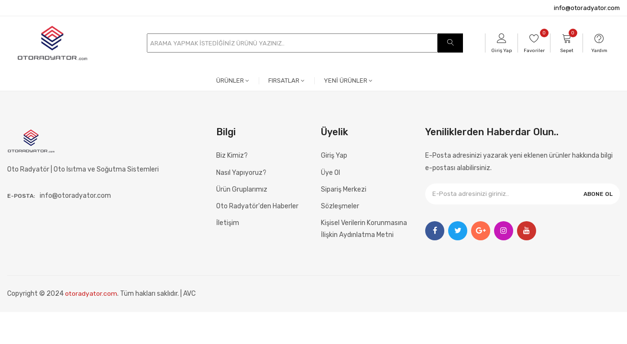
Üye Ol (330, 173)
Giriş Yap (334, 155)
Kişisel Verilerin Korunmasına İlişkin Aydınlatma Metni (364, 229)
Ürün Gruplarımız (241, 189)
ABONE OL (598, 194)
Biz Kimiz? (232, 155)
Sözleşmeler (340, 206)
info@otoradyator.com (587, 7)
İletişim (227, 223)
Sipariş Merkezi (343, 189)
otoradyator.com (91, 294)
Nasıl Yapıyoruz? (241, 173)
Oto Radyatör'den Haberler (257, 206)
